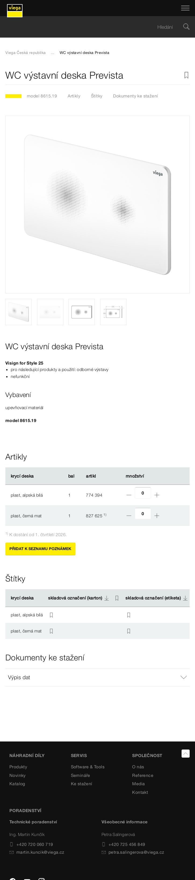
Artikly (74, 96)
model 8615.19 (42, 96)
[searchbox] (92, 27)
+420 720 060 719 (31, 844)
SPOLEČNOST (147, 755)
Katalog (17, 783)
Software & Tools (87, 766)
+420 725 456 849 (123, 844)
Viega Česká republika (25, 52)
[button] (97, 677)
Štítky (96, 96)
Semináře (80, 775)
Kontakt (140, 792)
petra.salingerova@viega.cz (133, 852)
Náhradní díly (27, 755)
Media (138, 783)
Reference (142, 775)
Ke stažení (81, 783)
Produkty (18, 766)
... (52, 52)
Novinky (17, 775)
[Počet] (143, 493)
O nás (138, 766)
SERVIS (79, 755)
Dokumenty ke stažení (135, 96)
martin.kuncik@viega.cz (36, 852)
